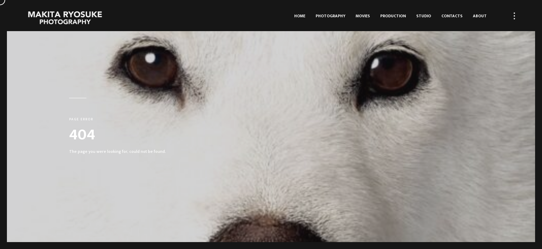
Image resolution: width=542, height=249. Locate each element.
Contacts (451, 15)
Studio (423, 15)
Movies (363, 15)
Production (393, 15)
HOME (299, 15)
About (480, 15)
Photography (330, 15)
